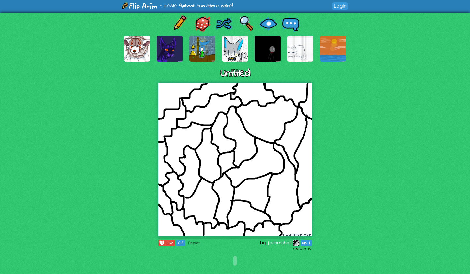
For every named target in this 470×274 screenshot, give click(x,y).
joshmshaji (283, 243)
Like (166, 243)
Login (340, 6)
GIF (180, 243)
